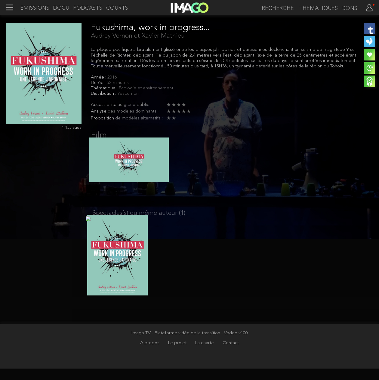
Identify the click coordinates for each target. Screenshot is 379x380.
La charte (205, 354)
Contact (231, 354)
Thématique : (105, 88)
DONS (349, 8)
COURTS (117, 8)
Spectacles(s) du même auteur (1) (138, 219)
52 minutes (118, 83)
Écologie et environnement (146, 88)
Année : (99, 77)
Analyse (99, 111)
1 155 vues (72, 128)
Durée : (99, 83)
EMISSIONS (34, 8)
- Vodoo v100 (234, 344)
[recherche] (276, 8)
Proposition (103, 118)
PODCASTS (87, 8)
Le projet (178, 354)
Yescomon (128, 93)
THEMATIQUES (318, 8)
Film (99, 135)
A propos (150, 354)
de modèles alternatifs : (139, 118)
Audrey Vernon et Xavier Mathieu (138, 36)
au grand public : (134, 105)
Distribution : (104, 93)
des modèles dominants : (133, 111)
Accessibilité (104, 105)
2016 (112, 77)
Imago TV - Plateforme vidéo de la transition (176, 344)
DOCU (61, 8)
